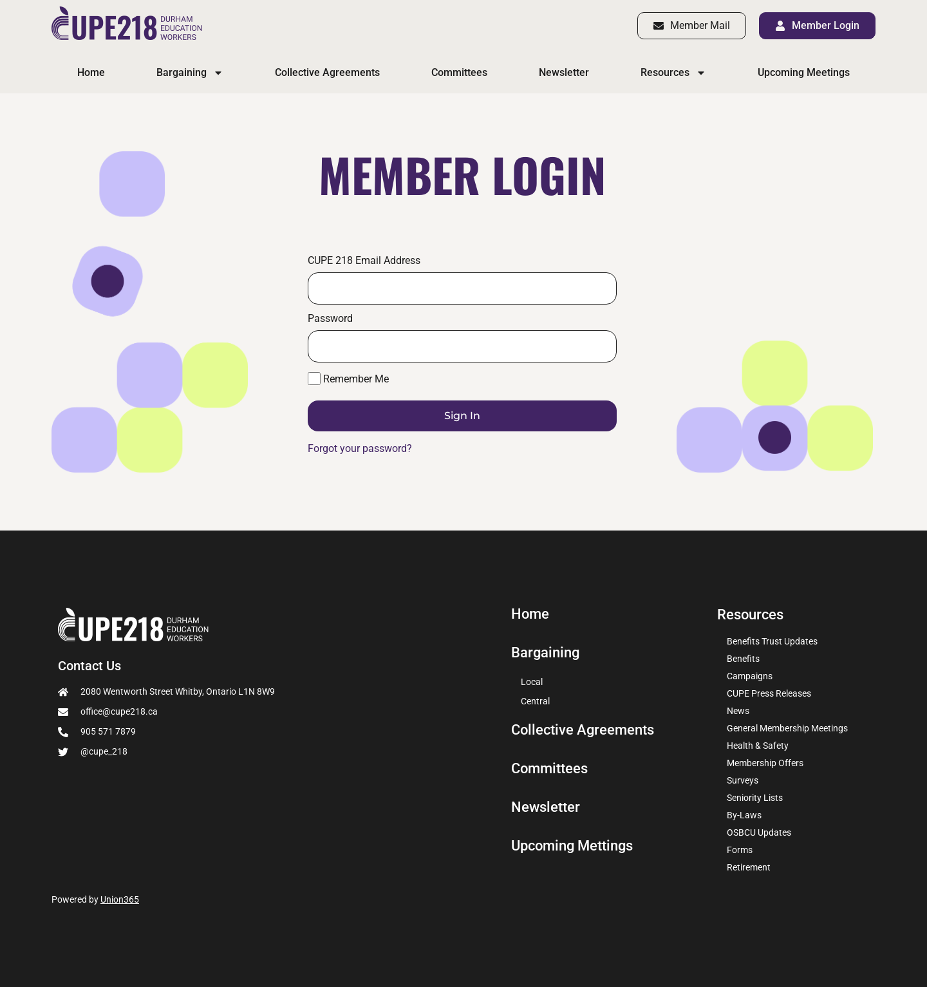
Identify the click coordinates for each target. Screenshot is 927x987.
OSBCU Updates (759, 832)
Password (330, 319)
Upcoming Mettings (572, 846)
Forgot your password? (360, 448)
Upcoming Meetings (804, 72)
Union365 (119, 899)
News (738, 711)
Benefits (743, 658)
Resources (673, 72)
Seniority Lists (755, 798)
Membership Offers (765, 763)
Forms (740, 850)
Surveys (742, 780)
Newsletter (564, 72)
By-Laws (744, 815)
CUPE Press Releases (769, 693)
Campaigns (749, 676)
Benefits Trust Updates (772, 641)
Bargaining (189, 72)
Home (91, 72)
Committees (459, 72)
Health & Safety (758, 745)
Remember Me (348, 378)
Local (532, 682)
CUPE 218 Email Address (364, 261)
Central (535, 701)
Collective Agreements (327, 72)
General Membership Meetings (787, 728)
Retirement (749, 867)
